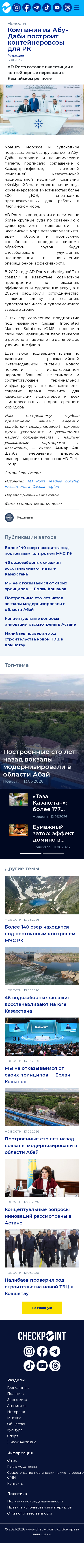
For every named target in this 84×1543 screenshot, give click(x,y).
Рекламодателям (22, 1467)
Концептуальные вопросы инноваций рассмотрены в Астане (38, 1216)
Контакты (15, 1484)
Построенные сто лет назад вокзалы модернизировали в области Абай (35, 603)
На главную (42, 1308)
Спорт (12, 1436)
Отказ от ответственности (29, 1513)
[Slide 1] (30, 853)
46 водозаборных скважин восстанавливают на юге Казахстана (33, 568)
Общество (42, 847)
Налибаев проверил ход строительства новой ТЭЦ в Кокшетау (34, 639)
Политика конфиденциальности (35, 1501)
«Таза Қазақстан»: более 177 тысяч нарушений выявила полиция (50, 803)
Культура (14, 1430)
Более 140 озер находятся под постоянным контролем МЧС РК (40, 933)
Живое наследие (21, 1442)
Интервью (16, 1412)
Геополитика (18, 1388)
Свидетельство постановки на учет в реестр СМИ (45, 1475)
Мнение (14, 1418)
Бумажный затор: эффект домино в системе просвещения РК (53, 833)
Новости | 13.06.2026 (23, 781)
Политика (15, 1394)
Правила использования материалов (39, 1507)
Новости (17, 23)
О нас (12, 1460)
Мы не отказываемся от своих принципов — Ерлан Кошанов (37, 1075)
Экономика (17, 1400)
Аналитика (16, 1406)
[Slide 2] (53, 853)
